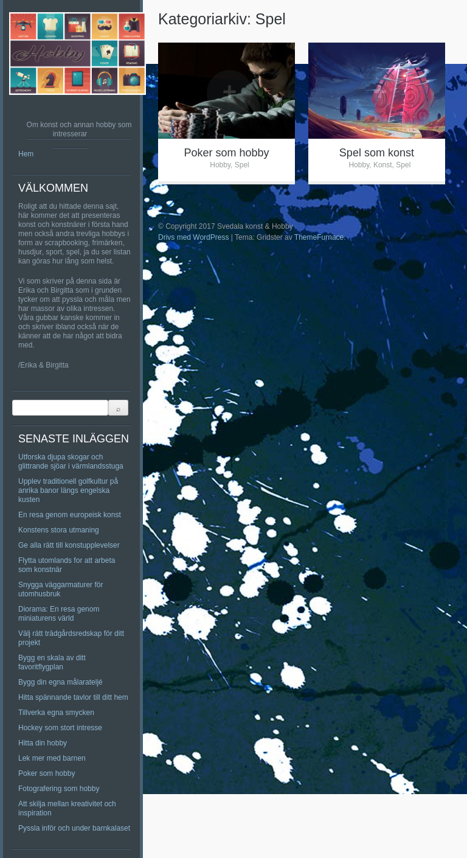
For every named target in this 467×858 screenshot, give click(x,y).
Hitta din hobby (42, 743)
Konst (382, 165)
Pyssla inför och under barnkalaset (74, 828)
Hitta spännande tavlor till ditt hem (73, 697)
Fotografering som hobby (58, 788)
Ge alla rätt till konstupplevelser (69, 545)
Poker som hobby (46, 773)
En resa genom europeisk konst (69, 515)
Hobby (220, 165)
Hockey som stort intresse (60, 728)
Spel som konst (376, 153)
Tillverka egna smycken (56, 712)
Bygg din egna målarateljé (60, 682)
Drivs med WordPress (193, 237)
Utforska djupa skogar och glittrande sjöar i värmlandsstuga (70, 461)
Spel (242, 165)
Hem (25, 154)
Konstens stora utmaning (58, 530)
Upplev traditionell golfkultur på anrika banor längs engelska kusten (68, 490)
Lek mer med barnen (52, 758)
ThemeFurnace (319, 237)
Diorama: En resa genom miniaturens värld (58, 614)
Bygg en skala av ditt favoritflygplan (52, 662)
